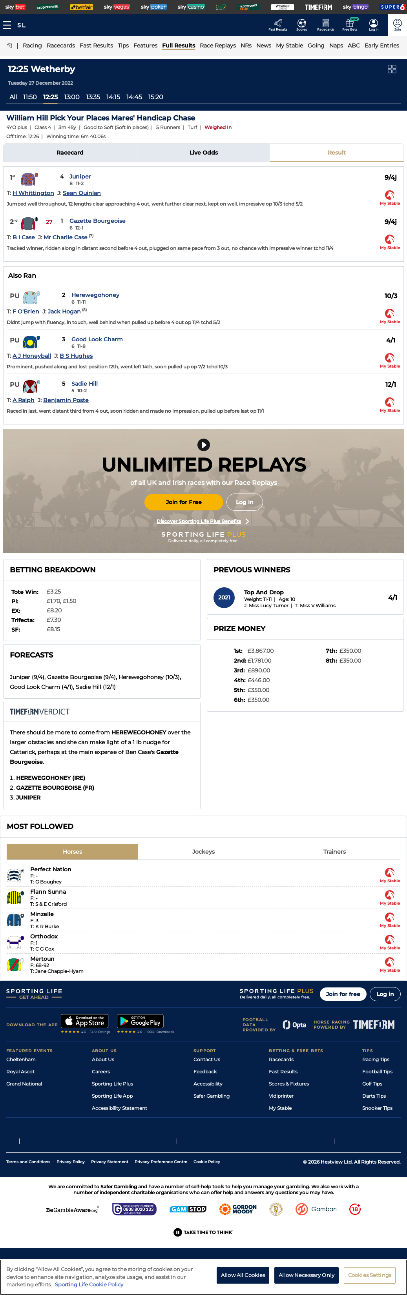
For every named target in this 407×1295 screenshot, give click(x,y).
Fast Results (283, 1072)
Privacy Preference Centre (161, 1189)
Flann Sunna (48, 891)
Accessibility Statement (119, 1108)
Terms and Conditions (28, 1189)
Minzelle (42, 914)
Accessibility (208, 1084)
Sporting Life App (112, 1096)
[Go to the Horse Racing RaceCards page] (328, 25)
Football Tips (377, 1072)
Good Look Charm (97, 339)
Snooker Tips (377, 1108)
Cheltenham (21, 1059)
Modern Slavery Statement (123, 1120)
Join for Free (184, 502)
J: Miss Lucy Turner (266, 605)
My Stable (280, 1108)
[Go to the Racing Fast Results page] (280, 25)
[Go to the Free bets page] (352, 25)
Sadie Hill (84, 383)
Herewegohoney (95, 295)
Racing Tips (375, 1059)
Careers (101, 1072)
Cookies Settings (369, 1278)
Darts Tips (374, 1096)
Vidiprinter (281, 1096)
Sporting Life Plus (112, 1084)
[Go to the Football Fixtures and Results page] (304, 25)
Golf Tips (372, 1084)
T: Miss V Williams (315, 605)
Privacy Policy (71, 1189)
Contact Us (206, 1059)
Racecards (281, 1059)
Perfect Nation (50, 869)
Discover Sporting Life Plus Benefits (203, 521)
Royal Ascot (20, 1072)
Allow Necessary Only (306, 1278)
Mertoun (42, 958)
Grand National (24, 1084)
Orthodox (44, 936)
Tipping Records (381, 1120)
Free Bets (280, 1120)
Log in (245, 502)
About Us (103, 1059)
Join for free (343, 994)
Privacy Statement (109, 1189)
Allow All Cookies (243, 1278)
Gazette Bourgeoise (97, 220)
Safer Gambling (211, 1096)
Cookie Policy (206, 1189)
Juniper (80, 176)
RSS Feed (103, 1132)
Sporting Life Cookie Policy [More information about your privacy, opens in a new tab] (89, 1287)
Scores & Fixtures (289, 1084)
